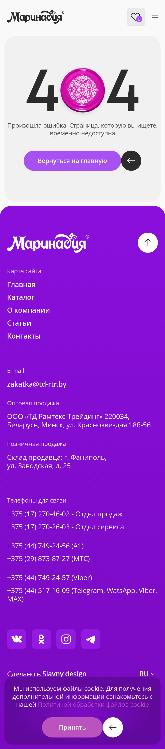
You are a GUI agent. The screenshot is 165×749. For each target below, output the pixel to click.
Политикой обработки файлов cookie (93, 704)
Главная (21, 284)
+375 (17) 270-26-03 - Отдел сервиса (65, 527)
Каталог (20, 297)
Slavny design (64, 674)
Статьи (19, 323)
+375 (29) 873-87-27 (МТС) (48, 558)
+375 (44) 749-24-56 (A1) (45, 546)
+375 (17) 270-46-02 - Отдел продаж (65, 514)
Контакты (24, 336)
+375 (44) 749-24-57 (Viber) (49, 577)
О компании (28, 310)
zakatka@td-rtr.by (36, 384)
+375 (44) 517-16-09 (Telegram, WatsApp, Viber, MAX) (82, 594)
